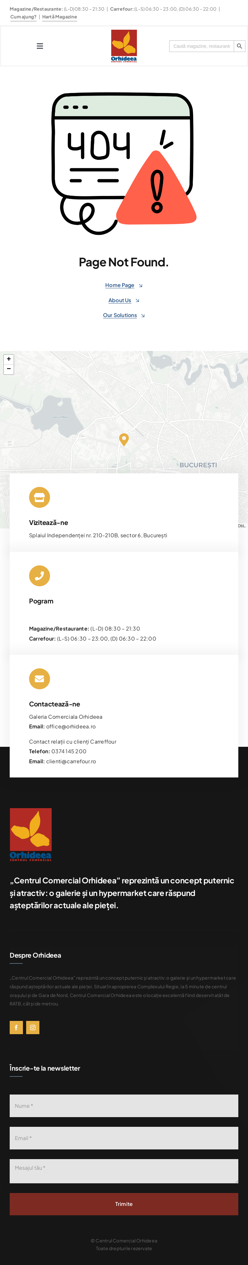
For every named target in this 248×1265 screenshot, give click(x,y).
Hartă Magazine (59, 16)
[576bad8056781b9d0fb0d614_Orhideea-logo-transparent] (124, 32)
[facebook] (16, 1027)
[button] (124, 439)
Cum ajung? (23, 16)
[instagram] (32, 1027)
